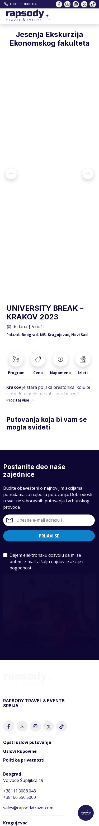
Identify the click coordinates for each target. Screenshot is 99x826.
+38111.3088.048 (21, 3)
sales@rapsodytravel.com (28, 808)
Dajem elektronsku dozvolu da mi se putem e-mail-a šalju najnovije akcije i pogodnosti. (46, 561)
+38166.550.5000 (19, 797)
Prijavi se (49, 536)
